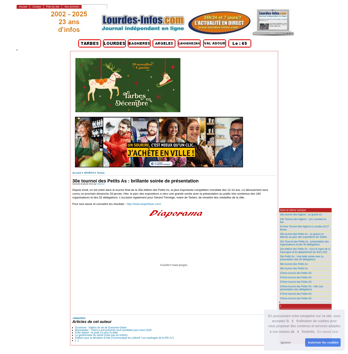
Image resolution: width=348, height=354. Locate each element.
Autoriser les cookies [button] (323, 342)
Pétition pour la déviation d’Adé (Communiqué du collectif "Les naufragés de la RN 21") (124, 337)
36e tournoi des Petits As (294, 264)
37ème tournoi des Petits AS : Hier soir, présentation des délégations (302, 288)
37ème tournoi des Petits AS (296, 273)
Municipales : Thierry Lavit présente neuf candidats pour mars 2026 (113, 330)
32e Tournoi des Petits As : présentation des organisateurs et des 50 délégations (304, 243)
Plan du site (52, 6)
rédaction (101, 184)
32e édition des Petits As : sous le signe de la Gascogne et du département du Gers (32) (305, 250)
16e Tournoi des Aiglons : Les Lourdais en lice (303, 221)
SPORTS (89, 173)
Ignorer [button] (286, 342)
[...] (77, 340)
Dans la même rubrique (293, 210)
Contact (36, 6)
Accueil (76, 173)
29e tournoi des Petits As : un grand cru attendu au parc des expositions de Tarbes (303, 235)
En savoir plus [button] (327, 331)
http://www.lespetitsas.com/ (144, 204)
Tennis (101, 173)
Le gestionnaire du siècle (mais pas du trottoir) (101, 335)
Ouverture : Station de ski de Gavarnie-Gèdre (101, 327)
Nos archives (71, 6)
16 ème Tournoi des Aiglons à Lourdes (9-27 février (304, 228)
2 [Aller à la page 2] (280, 306)
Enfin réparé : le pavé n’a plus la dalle (96, 332)
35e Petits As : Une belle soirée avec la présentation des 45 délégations (301, 258)
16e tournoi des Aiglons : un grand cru (301, 214)
